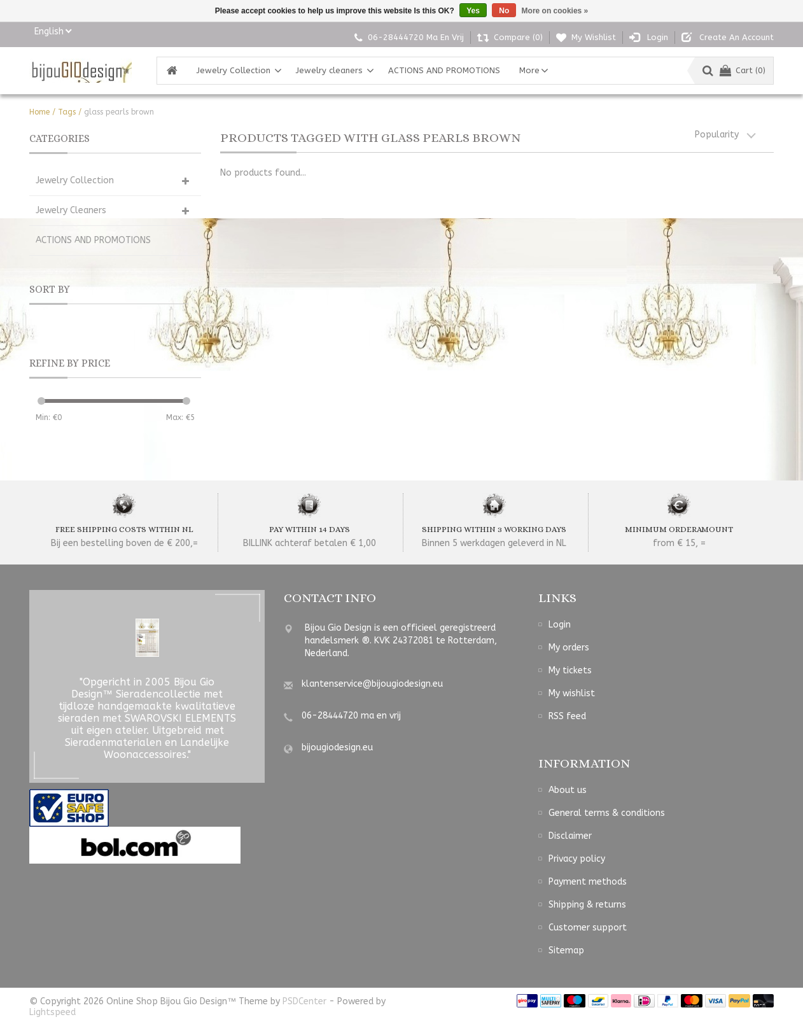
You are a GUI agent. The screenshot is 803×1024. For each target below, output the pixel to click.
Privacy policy (576, 858)
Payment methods (587, 881)
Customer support (587, 927)
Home (39, 112)
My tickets (570, 670)
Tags (67, 112)
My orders (568, 647)
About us (567, 790)
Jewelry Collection (233, 70)
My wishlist (571, 693)
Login (559, 624)
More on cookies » (555, 10)
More (529, 70)
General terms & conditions (606, 813)
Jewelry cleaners (329, 70)
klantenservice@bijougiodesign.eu (372, 683)
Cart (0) (742, 70)
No (504, 10)
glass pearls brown (119, 112)
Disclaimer (570, 836)
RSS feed (567, 716)
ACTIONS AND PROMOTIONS (444, 70)
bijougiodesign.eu (337, 747)
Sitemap (566, 950)
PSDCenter (304, 1001)
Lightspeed (52, 1012)
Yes (473, 10)
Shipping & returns (587, 904)
